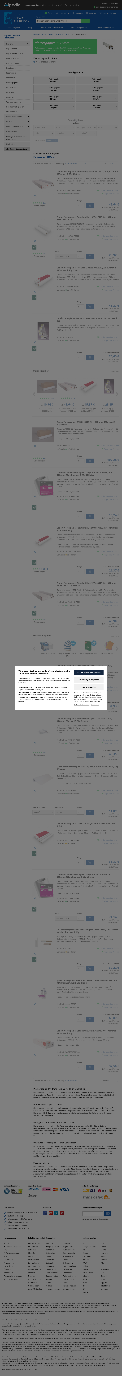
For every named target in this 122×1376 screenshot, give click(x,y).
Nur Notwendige (89, 687)
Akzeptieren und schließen (88, 672)
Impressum (95, 705)
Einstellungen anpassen (89, 680)
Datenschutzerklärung (82, 705)
